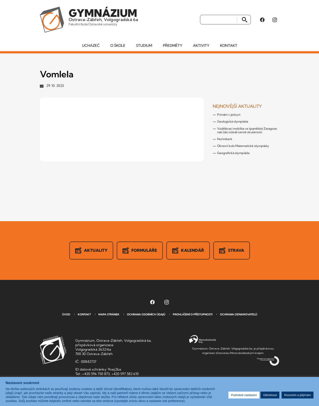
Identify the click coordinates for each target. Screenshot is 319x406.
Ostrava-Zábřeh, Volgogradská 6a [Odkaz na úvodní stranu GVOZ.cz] (103, 16)
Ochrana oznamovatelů (238, 314)
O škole (117, 45)
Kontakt (228, 45)
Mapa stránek (108, 314)
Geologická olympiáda (232, 121)
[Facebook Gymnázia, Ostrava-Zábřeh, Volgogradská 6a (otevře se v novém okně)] (262, 19)
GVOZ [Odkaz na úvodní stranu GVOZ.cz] (53, 349)
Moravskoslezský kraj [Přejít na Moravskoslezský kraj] (202, 339)
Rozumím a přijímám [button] (297, 395)
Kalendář (188, 250)
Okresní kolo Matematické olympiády (243, 146)
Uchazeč (91, 45)
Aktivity (201, 45)
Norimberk (224, 139)
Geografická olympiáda (233, 153)
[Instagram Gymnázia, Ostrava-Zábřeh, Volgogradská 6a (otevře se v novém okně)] (274, 19)
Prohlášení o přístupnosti (192, 314)
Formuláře (140, 250)
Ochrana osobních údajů (146, 314)
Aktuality (91, 250)
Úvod (66, 314)
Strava (231, 250)
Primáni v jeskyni (228, 114)
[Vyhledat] (218, 19)
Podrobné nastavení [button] (244, 395)
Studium (144, 45)
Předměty (172, 45)
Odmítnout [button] (270, 395)
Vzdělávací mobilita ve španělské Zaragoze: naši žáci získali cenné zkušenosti (247, 130)
